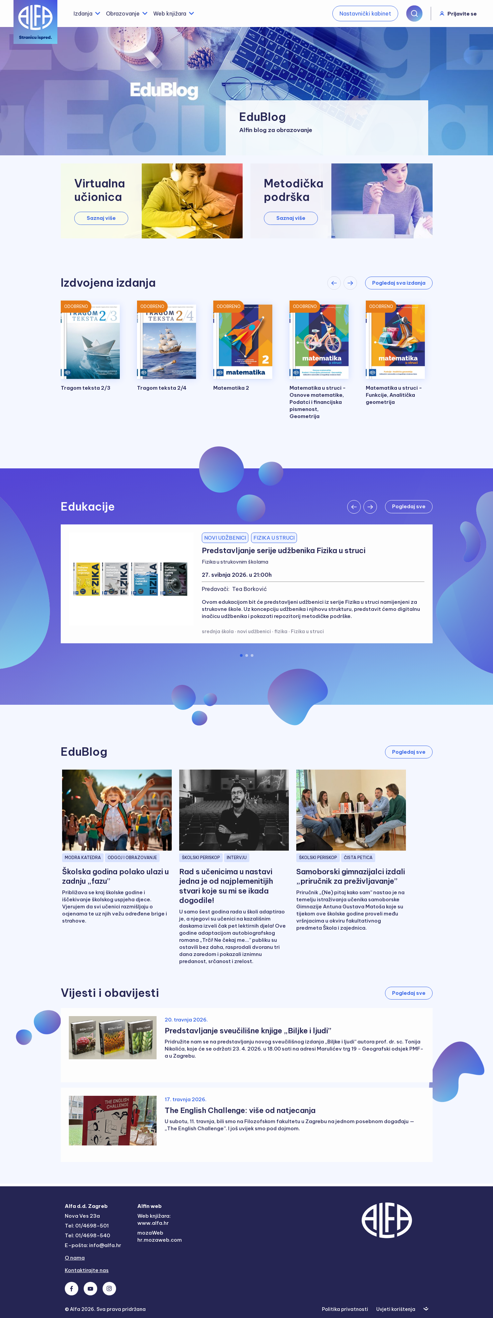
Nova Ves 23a (82, 1216)
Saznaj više (101, 218)
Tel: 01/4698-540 (87, 1235)
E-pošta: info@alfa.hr (93, 1245)
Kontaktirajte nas (87, 1270)
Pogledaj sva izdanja (399, 283)
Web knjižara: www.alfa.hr (154, 1219)
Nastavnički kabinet (365, 13)
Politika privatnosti (345, 1309)
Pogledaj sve (409, 752)
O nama (75, 1258)
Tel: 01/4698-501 (87, 1225)
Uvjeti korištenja (395, 1309)
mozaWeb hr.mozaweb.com (159, 1236)
